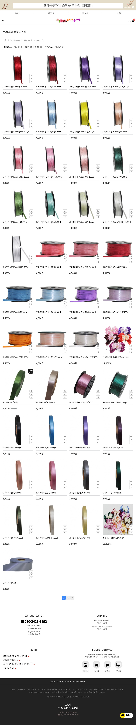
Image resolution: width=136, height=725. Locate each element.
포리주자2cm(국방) (10, 402)
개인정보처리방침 (79, 681)
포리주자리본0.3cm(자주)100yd (48, 86)
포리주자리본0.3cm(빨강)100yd (15, 86)
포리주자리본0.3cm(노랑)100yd (81, 131)
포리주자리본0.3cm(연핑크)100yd (49, 176)
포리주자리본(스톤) (10, 582)
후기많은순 (49, 47)
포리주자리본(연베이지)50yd (47, 537)
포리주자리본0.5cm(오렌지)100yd (16, 357)
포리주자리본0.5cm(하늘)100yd (48, 312)
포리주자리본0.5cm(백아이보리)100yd (84, 357)
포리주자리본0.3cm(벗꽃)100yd (81, 176)
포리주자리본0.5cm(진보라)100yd (82, 312)
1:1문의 (119, 13)
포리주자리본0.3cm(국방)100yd (15, 221)
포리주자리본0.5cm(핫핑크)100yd (82, 267)
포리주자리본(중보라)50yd (79, 447)
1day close (128, 7)
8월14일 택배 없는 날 (10, 660)
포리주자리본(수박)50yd (112, 492)
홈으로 (53, 681)
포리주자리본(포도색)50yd (113, 447)
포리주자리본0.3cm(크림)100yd (81, 221)
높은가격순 (28, 47)
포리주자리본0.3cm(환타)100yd (115, 131)
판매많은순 (8, 47)
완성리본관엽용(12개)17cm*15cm (116, 357)
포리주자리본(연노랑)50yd (79, 537)
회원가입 (51, 13)
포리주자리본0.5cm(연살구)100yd (49, 357)
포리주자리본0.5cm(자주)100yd (115, 267)
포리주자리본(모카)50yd (45, 402)
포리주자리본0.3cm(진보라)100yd (82, 86)
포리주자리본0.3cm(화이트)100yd (16, 267)
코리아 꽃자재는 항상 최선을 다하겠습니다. (18, 664)
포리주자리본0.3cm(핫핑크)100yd (16, 176)
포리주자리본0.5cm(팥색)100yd (81, 402)
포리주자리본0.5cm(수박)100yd (115, 402)
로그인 (17, 13)
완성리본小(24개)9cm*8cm (113, 537)
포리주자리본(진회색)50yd (79, 492)
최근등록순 (59, 47)
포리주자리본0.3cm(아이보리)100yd (117, 221)
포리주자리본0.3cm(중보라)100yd (116, 86)
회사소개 (60, 681)
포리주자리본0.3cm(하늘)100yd (48, 131)
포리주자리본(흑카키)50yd (13, 537)
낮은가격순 (18, 47)
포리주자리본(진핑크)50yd (46, 492)
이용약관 (68, 681)
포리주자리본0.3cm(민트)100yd (48, 221)
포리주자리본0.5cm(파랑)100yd (15, 312)
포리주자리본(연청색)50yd (46, 447)
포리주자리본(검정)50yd (12, 447)
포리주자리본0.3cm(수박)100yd (115, 176)
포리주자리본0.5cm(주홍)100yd (48, 267)
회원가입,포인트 (8, 667)
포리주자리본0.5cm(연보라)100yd (116, 312)
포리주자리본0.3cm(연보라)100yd (16, 131)
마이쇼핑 (85, 13)
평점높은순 (38, 47)
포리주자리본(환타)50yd (12, 492)
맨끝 (72, 598)
